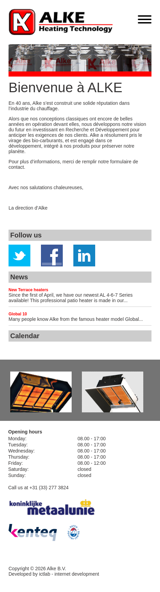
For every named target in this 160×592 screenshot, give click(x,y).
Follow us (26, 235)
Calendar (25, 336)
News (19, 277)
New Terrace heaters (28, 289)
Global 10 (18, 314)
